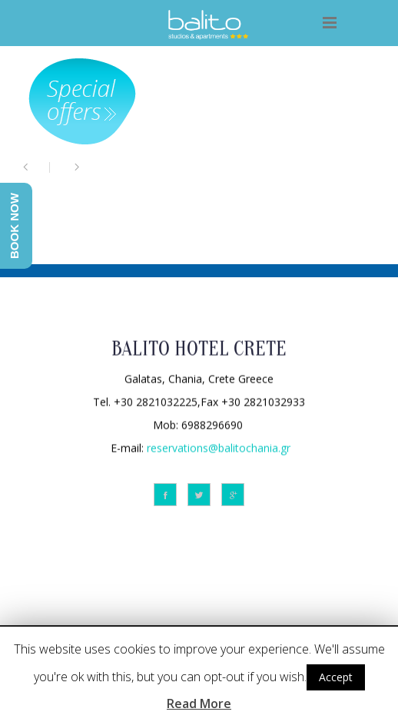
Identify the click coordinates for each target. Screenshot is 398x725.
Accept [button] (336, 677)
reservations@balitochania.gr (218, 446)
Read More (199, 703)
